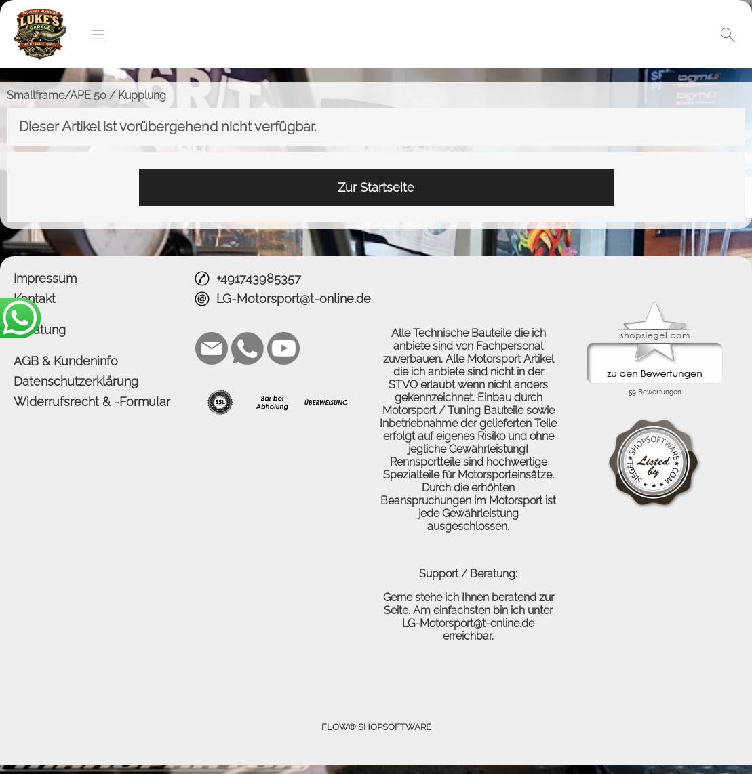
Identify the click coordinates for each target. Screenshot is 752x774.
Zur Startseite (376, 187)
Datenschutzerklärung (76, 381)
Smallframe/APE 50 (56, 95)
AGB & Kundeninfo (66, 361)
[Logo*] (40, 14)
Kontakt (35, 298)
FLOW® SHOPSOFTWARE (376, 727)
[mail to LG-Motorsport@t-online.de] (212, 348)
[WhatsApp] (247, 348)
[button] (97, 34)
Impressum (45, 278)
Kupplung (142, 95)
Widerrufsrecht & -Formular (92, 401)
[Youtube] (283, 348)
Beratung (40, 330)
